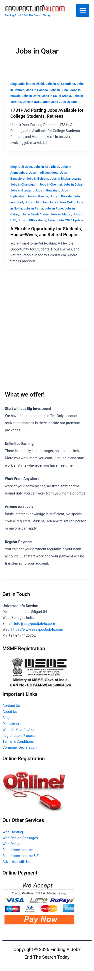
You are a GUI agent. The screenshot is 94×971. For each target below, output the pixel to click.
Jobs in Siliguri (60, 214)
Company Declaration (19, 747)
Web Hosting (12, 832)
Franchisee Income (17, 850)
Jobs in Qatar (31, 96)
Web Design (11, 844)
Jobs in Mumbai (36, 202)
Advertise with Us (16, 861)
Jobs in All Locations (60, 84)
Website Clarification (18, 729)
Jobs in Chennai (50, 184)
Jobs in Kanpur (37, 196)
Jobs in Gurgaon (21, 190)
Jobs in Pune (54, 208)
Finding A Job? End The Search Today (27, 15)
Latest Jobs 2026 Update (59, 102)
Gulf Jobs (25, 167)
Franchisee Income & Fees (23, 856)
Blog (13, 84)
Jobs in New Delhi (61, 202)
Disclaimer (10, 724)
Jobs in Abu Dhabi (31, 84)
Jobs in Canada (37, 90)
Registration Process (18, 735)
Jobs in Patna (33, 208)
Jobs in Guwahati (47, 190)
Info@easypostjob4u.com (34, 623)
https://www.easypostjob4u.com (37, 629)
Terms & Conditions (18, 741)
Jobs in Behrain (37, 178)
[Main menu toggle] (82, 10)
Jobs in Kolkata (61, 196)
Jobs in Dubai (59, 90)
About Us (9, 711)
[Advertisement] (47, 338)
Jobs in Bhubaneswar (65, 178)
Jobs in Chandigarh (24, 184)
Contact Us (11, 706)
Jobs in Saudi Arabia (56, 96)
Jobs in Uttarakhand (32, 220)
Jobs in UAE (31, 102)
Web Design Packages (20, 838)
